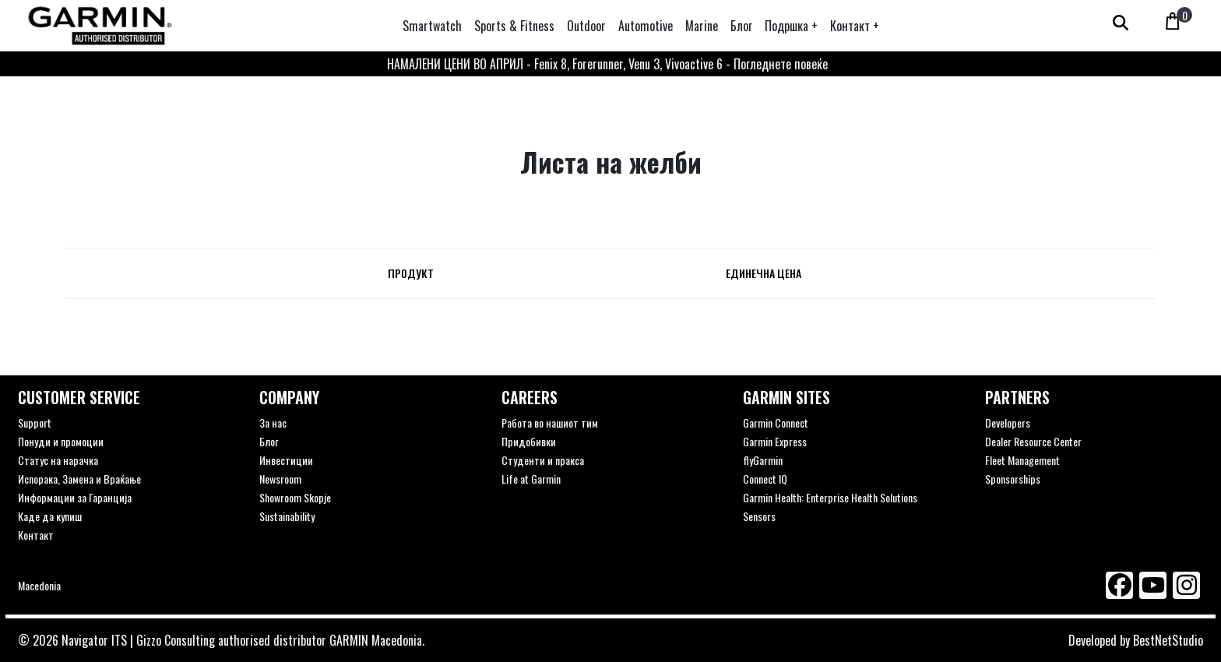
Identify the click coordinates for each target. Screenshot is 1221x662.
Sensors (759, 516)
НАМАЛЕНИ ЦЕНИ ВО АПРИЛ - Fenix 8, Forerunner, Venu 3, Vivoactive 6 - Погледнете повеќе (607, 64)
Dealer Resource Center (1033, 441)
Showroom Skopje (295, 497)
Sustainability (287, 516)
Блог (268, 441)
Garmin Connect (775, 422)
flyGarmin (763, 460)
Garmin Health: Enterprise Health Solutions (830, 497)
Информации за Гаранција (75, 497)
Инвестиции (286, 460)
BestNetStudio (1168, 640)
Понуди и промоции (61, 441)
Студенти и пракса (542, 460)
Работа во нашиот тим (549, 422)
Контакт (36, 534)
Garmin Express (775, 441)
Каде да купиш (50, 516)
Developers (1007, 422)
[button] (791, 25)
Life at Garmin (531, 478)
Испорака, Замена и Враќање (79, 478)
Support (34, 422)
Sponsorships (1012, 478)
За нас (273, 422)
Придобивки (528, 441)
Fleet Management (1022, 460)
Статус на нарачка (58, 460)
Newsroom (280, 478)
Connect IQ (765, 478)
